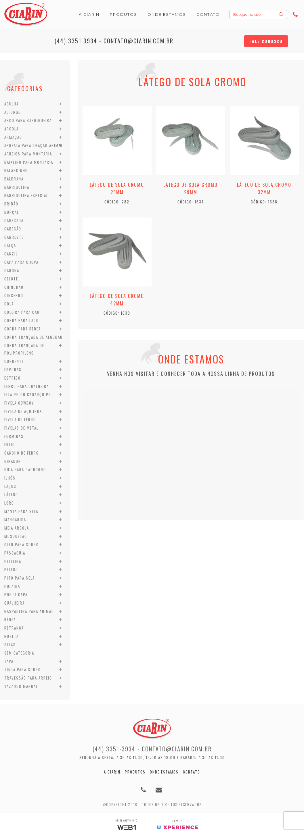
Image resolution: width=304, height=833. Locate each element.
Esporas (13, 369)
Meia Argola (16, 528)
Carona (11, 270)
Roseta (11, 636)
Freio (9, 444)
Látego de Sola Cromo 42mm (117, 300)
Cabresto (14, 237)
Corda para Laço (21, 320)
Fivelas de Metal (21, 428)
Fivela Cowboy (19, 403)
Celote (11, 279)
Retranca (14, 628)
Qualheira (14, 603)
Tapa (9, 661)
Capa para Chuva (21, 262)
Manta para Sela (21, 511)
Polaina (12, 586)
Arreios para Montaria (28, 154)
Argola (11, 129)
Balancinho (16, 170)
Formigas (14, 436)
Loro (9, 503)
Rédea (10, 619)
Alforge (12, 112)
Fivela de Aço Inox (23, 411)
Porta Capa (16, 594)
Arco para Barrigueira (28, 120)
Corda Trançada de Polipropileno (24, 349)
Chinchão (14, 287)
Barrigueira (16, 187)
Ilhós (10, 478)
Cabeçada (14, 220)
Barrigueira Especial (26, 195)
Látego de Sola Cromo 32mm (264, 188)
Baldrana (14, 179)
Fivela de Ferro (20, 419)
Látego (11, 494)
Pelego (11, 569)
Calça (10, 245)
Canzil (11, 254)
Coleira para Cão (22, 312)
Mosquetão (15, 536)
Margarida (15, 519)
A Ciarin (112, 772)
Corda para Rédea (22, 329)
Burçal (11, 212)
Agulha (11, 104)
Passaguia (14, 553)
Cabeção (12, 229)
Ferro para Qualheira (26, 386)
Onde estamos (164, 772)
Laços (10, 486)
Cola (9, 304)
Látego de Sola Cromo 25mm (117, 188)
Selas (10, 644)
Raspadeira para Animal (28, 611)
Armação (13, 137)
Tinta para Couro (22, 669)
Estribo (12, 378)
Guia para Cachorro (25, 469)
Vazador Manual (21, 686)
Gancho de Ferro (21, 453)
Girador (12, 461)
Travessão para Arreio (28, 678)
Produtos (135, 772)
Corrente (14, 361)
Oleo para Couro (21, 544)
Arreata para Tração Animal (33, 145)
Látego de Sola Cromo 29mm (190, 188)
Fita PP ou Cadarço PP (27, 394)
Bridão (11, 204)
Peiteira (12, 561)
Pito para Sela (19, 578)
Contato (191, 772)
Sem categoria (19, 653)
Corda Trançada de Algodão (33, 337)
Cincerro (13, 295)
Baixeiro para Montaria (28, 162)
